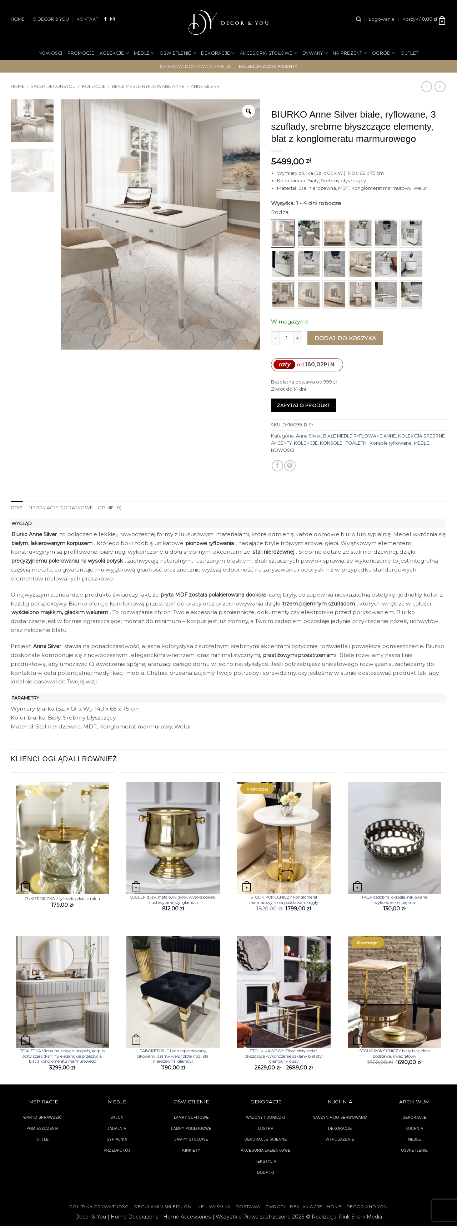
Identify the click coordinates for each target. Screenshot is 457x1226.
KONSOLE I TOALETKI (343, 443)
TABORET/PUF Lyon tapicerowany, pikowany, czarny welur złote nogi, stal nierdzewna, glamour (173, 1056)
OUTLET (410, 53)
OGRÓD (384, 53)
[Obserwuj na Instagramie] (112, 19)
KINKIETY (191, 1150)
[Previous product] (440, 86)
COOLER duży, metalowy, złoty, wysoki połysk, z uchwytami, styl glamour (173, 900)
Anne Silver (205, 86)
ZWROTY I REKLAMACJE (293, 1206)
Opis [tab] (16, 507)
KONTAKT (87, 19)
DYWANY (315, 53)
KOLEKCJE (114, 53)
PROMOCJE (81, 53)
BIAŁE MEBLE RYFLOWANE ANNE (148, 86)
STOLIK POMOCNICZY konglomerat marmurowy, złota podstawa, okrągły (283, 900)
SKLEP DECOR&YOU (53, 86)
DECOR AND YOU (367, 1206)
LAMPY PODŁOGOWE (191, 1128)
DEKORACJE (218, 53)
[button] (382, 19)
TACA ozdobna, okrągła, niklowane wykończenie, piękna (394, 900)
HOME (18, 19)
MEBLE (144, 53)
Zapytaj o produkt (303, 405)
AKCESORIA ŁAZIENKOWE (266, 1150)
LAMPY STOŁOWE (192, 1139)
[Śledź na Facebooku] (106, 19)
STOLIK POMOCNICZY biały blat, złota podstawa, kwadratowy (394, 1053)
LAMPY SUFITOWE (191, 1117)
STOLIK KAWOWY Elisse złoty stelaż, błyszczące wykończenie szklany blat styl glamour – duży (284, 1056)
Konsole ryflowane (391, 443)
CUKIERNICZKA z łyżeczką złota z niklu (62, 898)
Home (18, 86)
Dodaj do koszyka (345, 338)
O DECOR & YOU (50, 19)
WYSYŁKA (220, 1206)
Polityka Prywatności (99, 1206)
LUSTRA (265, 1128)
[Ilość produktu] (286, 338)
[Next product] (426, 86)
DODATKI (265, 1172)
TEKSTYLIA (265, 1161)
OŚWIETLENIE (178, 53)
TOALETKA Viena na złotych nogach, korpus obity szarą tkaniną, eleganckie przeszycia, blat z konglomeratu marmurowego (62, 1056)
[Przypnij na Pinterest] (290, 465)
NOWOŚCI (50, 53)
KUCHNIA (414, 1128)
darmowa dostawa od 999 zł (196, 66)
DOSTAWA (248, 1206)
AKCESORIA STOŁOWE (269, 53)
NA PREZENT (350, 53)
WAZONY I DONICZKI (265, 1117)
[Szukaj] (358, 19)
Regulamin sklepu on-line (169, 1206)
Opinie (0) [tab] (107, 507)
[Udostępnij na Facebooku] (277, 465)
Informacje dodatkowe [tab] (59, 507)
